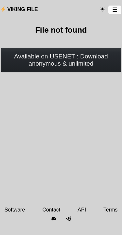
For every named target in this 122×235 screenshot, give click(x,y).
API (82, 209)
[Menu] (114, 10)
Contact (51, 209)
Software (15, 209)
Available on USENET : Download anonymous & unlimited (61, 60)
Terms (110, 209)
